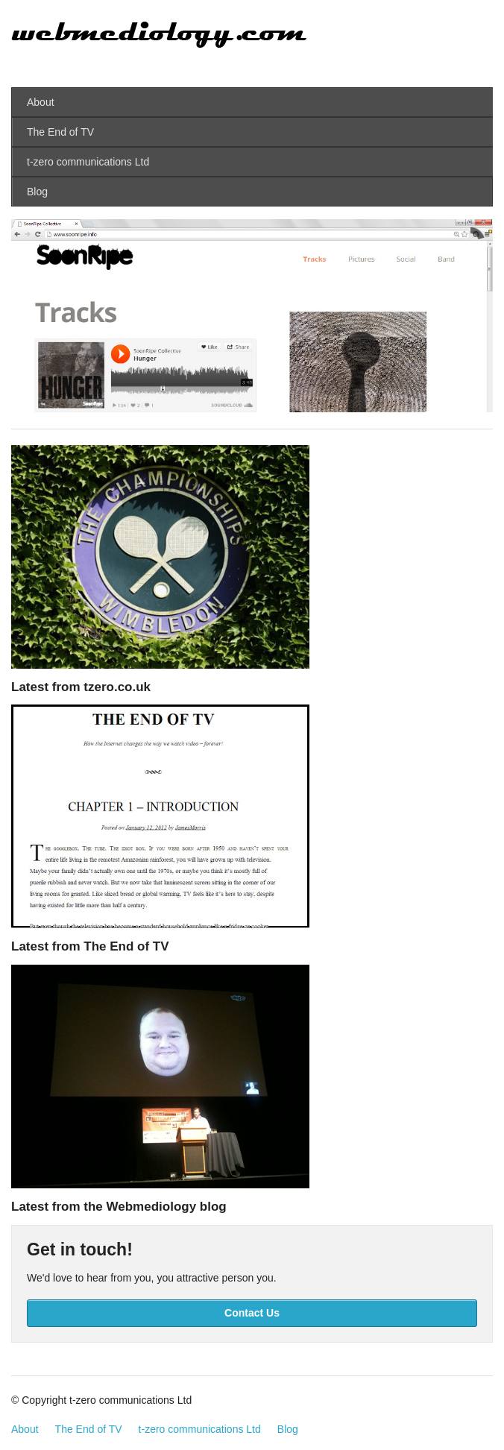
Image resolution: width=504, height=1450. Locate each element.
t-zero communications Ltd (88, 162)
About (40, 102)
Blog (37, 192)
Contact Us (252, 1313)
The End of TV (60, 132)
